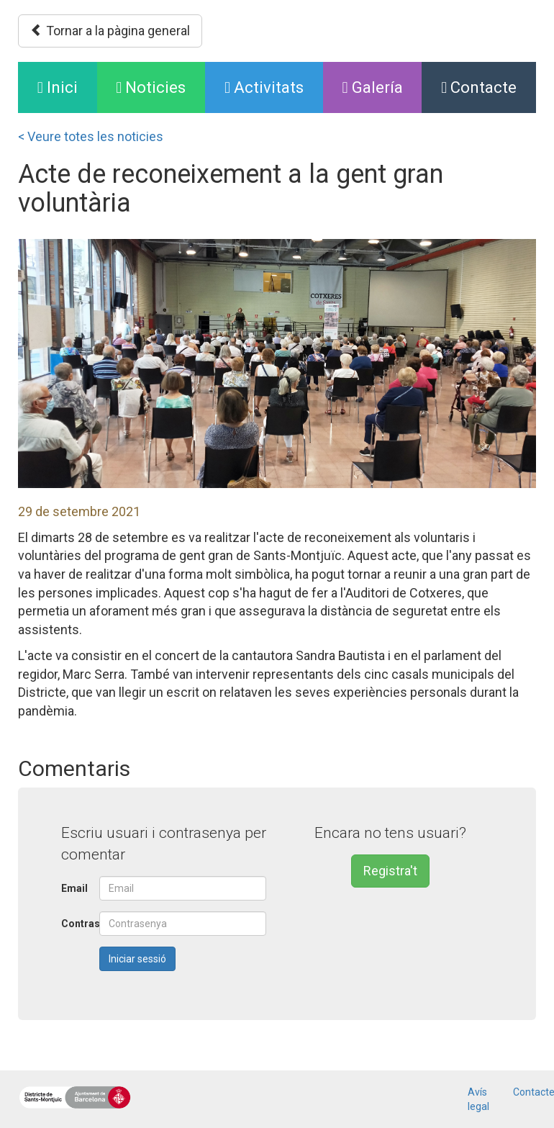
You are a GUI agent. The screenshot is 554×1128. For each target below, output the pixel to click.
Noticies (151, 87)
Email (74, 888)
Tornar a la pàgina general (110, 30)
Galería (372, 87)
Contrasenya (74, 923)
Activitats (264, 87)
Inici (67, 86)
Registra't (390, 870)
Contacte (479, 87)
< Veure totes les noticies (90, 136)
